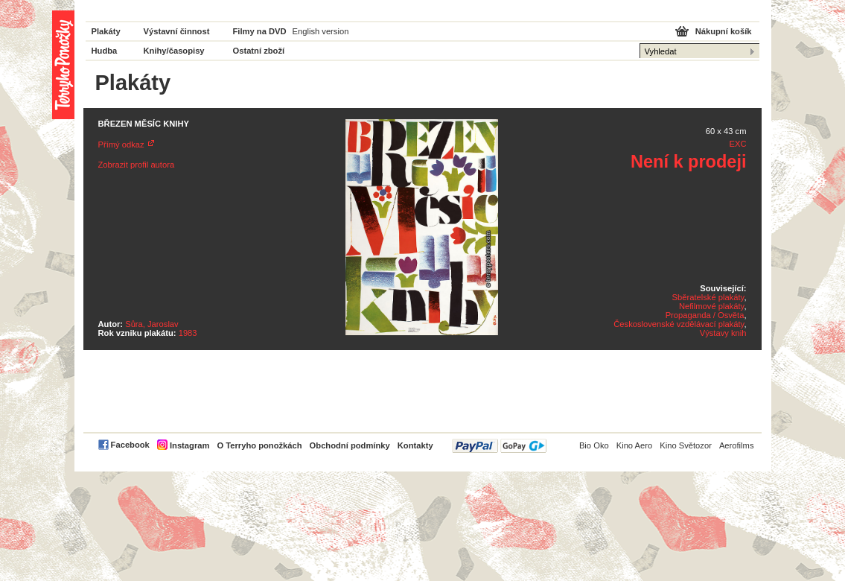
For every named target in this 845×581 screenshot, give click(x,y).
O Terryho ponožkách (259, 445)
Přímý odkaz (121, 144)
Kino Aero (634, 445)
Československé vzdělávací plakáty (678, 324)
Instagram (189, 445)
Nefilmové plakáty (711, 306)
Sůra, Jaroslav (152, 324)
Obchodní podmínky (350, 445)
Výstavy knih (723, 332)
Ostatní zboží (259, 50)
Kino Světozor (686, 445)
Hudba (105, 50)
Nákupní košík (723, 31)
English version (321, 31)
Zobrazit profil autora (136, 164)
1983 (188, 332)
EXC (737, 143)
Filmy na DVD (260, 31)
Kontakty (415, 445)
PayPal (499, 446)
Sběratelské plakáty (708, 297)
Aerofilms (736, 445)
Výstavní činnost (177, 31)
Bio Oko (594, 445)
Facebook (130, 444)
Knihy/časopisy (174, 50)
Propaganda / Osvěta (705, 315)
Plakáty (106, 31)
